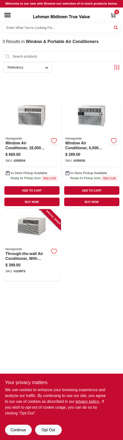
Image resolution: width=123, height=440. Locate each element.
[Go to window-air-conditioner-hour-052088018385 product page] (32, 153)
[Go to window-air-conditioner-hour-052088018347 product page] (91, 153)
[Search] (116, 27)
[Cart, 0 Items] (113, 15)
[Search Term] (62, 28)
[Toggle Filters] (117, 67)
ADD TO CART (32, 190)
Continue (18, 430)
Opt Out (48, 430)
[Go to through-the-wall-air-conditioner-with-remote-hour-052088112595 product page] (32, 245)
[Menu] (7, 15)
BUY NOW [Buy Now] (32, 202)
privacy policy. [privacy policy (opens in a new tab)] (88, 401)
